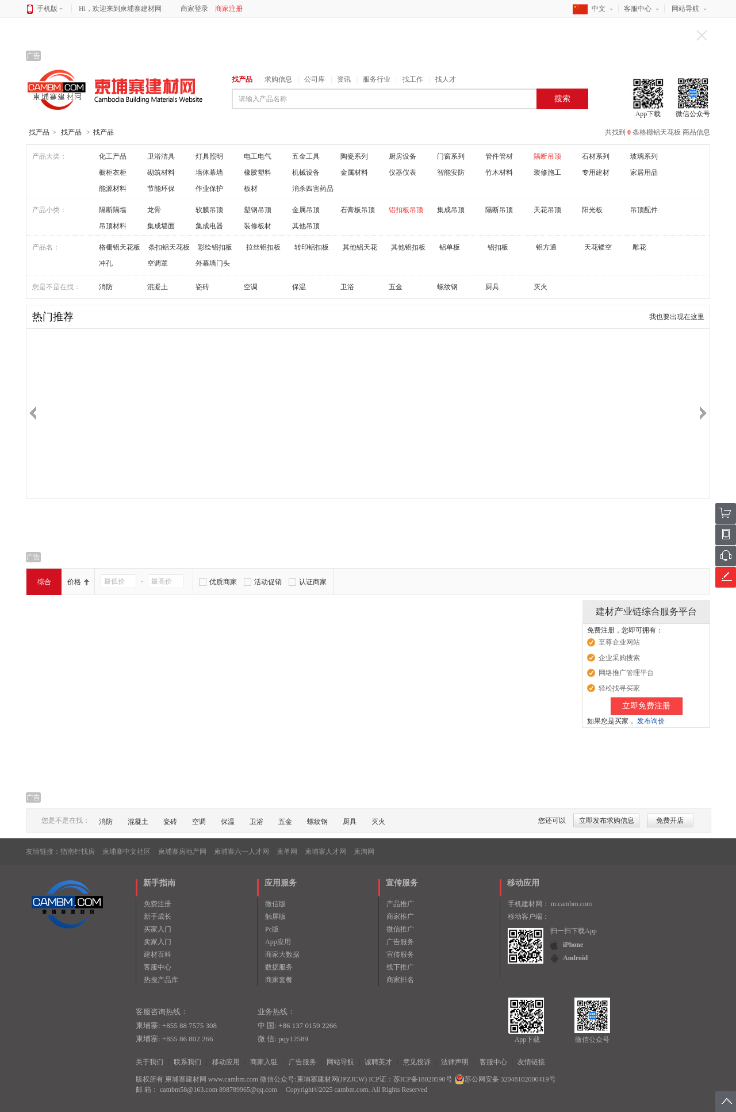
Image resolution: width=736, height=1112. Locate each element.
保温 (299, 287)
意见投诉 (417, 1062)
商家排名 (400, 980)
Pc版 (272, 929)
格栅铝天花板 (119, 247)
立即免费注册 (646, 705)
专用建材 (596, 172)
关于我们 (149, 1062)
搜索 (562, 98)
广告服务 (400, 942)
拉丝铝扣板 (263, 247)
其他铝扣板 (408, 247)
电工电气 (257, 156)
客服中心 (637, 9)
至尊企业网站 (619, 642)
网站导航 (685, 9)
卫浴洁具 (161, 156)
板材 (251, 189)
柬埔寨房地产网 (182, 852)
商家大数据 (282, 954)
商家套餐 (279, 980)
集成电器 (209, 226)
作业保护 (209, 189)
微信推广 (400, 929)
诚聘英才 (378, 1062)
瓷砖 (202, 287)
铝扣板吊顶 (406, 210)
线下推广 (400, 967)
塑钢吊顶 (257, 210)
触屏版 (275, 916)
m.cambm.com (571, 904)
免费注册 (157, 904)
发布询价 (651, 721)
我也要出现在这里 (676, 317)
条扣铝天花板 (169, 247)
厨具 (492, 287)
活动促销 (268, 582)
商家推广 (400, 916)
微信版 (275, 904)
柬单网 (287, 852)
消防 (106, 287)
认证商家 (313, 582)
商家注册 (229, 9)
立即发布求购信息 (606, 820)
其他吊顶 (306, 226)
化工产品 (112, 156)
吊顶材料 (112, 226)
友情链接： (43, 852)
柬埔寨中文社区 (126, 852)
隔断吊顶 (547, 156)
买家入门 (157, 929)
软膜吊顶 (209, 210)
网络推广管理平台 (626, 673)
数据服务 (279, 967)
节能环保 (161, 189)
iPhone (573, 945)
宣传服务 (400, 954)
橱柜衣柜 (112, 172)
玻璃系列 (644, 156)
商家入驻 (264, 1062)
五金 (395, 287)
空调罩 (157, 263)
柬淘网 (364, 852)
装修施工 (547, 172)
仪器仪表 (402, 172)
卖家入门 (157, 942)
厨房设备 (402, 156)
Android (575, 958)
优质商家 (223, 582)
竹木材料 (499, 172)
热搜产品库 (161, 980)
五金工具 (306, 156)
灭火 (540, 287)
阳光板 (592, 210)
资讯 (344, 79)
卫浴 (347, 287)
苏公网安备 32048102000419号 (505, 1079)
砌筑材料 (161, 172)
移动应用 (226, 1062)
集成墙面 (161, 226)
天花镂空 (598, 247)
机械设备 (306, 172)
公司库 (314, 79)
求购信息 (278, 79)
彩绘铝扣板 (215, 247)
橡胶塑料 (257, 172)
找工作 (412, 79)
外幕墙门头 (212, 263)
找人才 (445, 79)
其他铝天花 (360, 247)
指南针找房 (77, 852)
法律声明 (455, 1062)
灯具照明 (209, 156)
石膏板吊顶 (357, 210)
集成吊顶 (451, 210)
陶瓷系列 (354, 156)
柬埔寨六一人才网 (241, 852)
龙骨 (154, 210)
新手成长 (157, 916)
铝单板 (449, 247)
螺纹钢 (447, 287)
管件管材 (499, 156)
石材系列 (596, 156)
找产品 (242, 79)
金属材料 (354, 172)
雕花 (639, 247)
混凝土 (157, 287)
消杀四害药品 (313, 189)
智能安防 (451, 172)
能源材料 (112, 189)
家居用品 (644, 172)
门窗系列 (451, 156)
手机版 (50, 9)
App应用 (278, 942)
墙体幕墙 (209, 172)
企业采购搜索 (619, 658)
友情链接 (531, 1062)
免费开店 (670, 820)
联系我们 (187, 1062)
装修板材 (257, 226)
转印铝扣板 (311, 247)
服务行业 (376, 79)
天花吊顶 (547, 210)
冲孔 (106, 263)
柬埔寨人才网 (325, 852)
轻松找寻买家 (619, 688)
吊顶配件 (644, 210)
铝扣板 (498, 247)
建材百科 (157, 954)
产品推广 (400, 904)
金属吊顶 (306, 210)
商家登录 (194, 9)
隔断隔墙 (112, 210)
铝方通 (546, 247)
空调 (251, 287)
